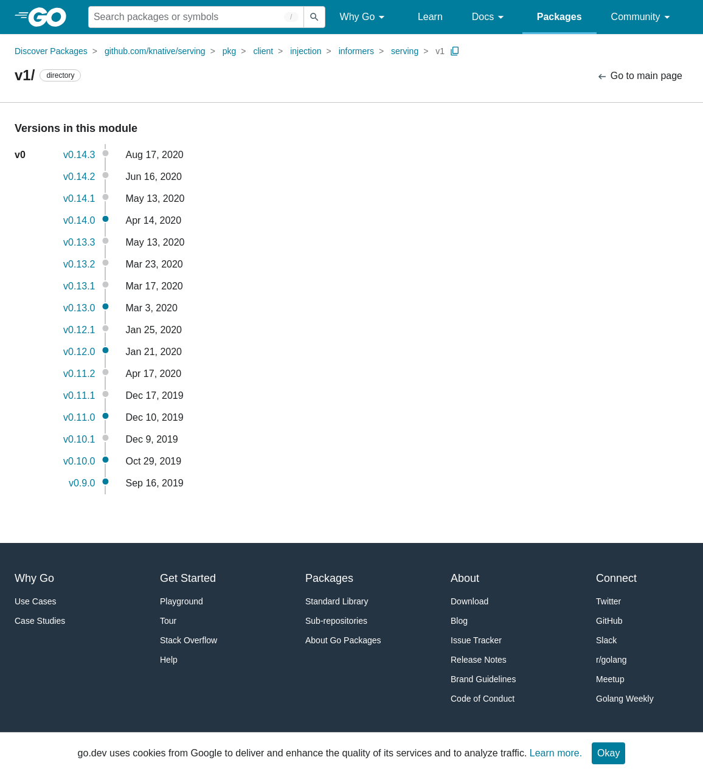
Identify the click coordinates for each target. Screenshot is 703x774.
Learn (430, 17)
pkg (230, 51)
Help (169, 660)
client (263, 51)
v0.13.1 (79, 286)
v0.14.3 (79, 155)
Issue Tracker (476, 640)
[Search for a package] (196, 17)
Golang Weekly (625, 698)
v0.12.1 (79, 330)
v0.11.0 (79, 417)
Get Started (188, 578)
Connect (616, 578)
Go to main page (639, 76)
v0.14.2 (79, 176)
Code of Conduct (482, 698)
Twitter (608, 601)
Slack (606, 640)
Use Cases (35, 601)
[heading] (51, 17)
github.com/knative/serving (155, 51)
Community (642, 17)
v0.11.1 (79, 395)
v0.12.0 (79, 352)
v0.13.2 (79, 264)
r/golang (611, 660)
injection (305, 51)
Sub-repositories (336, 621)
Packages (559, 17)
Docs (490, 17)
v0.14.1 (79, 198)
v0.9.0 (82, 483)
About (465, 578)
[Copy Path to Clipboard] (454, 51)
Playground (181, 601)
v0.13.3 (79, 242)
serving (404, 51)
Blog (459, 621)
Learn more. (556, 753)
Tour (168, 621)
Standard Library (337, 601)
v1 (440, 51)
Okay (608, 753)
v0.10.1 (79, 439)
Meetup (610, 679)
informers (356, 51)
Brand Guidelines (483, 679)
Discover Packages (51, 51)
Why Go (364, 17)
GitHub (609, 621)
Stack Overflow (188, 640)
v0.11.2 (79, 373)
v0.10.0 (79, 461)
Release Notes (479, 660)
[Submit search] (314, 17)
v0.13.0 (79, 308)
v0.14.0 (79, 220)
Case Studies (40, 621)
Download (469, 601)
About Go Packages (343, 640)
